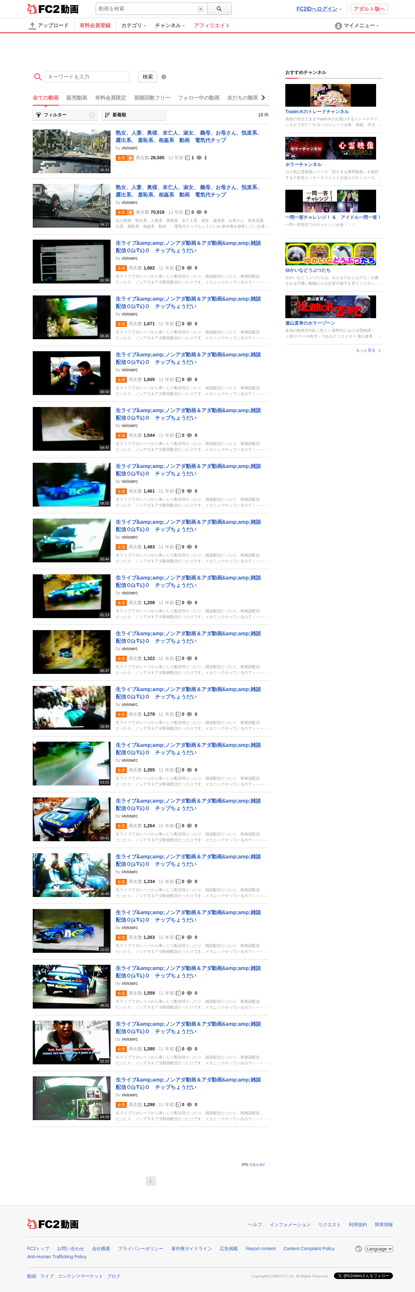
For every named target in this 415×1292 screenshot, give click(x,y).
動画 (31, 1276)
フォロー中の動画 (198, 98)
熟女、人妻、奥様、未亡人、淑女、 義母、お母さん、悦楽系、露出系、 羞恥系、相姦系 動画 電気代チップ (189, 136)
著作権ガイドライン (191, 1248)
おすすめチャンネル (305, 72)
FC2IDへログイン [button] (319, 9)
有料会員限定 (110, 98)
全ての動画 (46, 98)
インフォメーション (290, 1224)
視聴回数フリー (152, 98)
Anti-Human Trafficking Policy (57, 1256)
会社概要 (101, 1248)
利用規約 (358, 1224)
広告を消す (257, 1164)
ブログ (114, 1276)
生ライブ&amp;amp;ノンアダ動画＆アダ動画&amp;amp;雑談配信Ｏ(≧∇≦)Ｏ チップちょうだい (188, 246)
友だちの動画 (242, 98)
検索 (148, 76)
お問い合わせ (70, 1248)
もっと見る (369, 350)
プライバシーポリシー (140, 1248)
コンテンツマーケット (80, 1276)
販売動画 (76, 98)
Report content (261, 1248)
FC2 (43, 8)
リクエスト (329, 1224)
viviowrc (130, 147)
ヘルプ (255, 1224)
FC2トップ (38, 1248)
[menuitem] (138, 25)
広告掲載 (229, 1248)
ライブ (47, 1276)
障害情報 (384, 1224)
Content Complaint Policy (308, 1248)
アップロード (49, 26)
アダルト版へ (369, 9)
